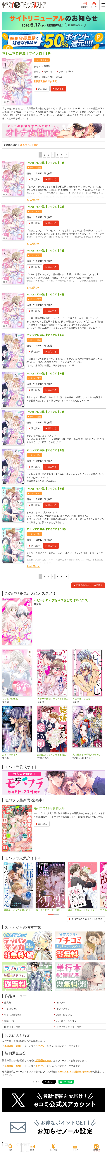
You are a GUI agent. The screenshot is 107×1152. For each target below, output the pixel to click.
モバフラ (48, 71)
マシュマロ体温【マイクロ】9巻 (45, 488)
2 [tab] (56, 914)
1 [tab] (51, 914)
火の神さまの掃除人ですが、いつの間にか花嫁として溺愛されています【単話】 (89, 754)
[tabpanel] (18, 887)
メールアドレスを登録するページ (74, 1071)
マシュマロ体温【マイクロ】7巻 (45, 411)
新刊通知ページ (43, 1060)
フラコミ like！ (66, 71)
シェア (36, 1081)
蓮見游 (47, 66)
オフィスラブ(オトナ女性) (69, 1027)
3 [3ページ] (48, 154)
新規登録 (85, 5)
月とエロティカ (10, 754)
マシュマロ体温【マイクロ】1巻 (45, 162)
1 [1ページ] (40, 154)
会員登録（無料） (13, 1046)
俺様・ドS (9, 1021)
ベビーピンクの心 (81, 698)
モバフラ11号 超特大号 (49, 808)
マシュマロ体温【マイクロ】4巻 (45, 294)
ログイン (94, 5)
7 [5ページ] (61, 154)
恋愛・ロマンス (64, 1015)
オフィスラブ (63, 1008)
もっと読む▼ (33, 200)
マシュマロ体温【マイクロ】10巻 (46, 529)
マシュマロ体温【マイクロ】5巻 (45, 334)
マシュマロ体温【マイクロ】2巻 (45, 206)
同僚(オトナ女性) (12, 1027)
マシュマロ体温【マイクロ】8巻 (45, 450)
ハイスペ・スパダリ (66, 1021)
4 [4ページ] (53, 154)
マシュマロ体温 (10, 698)
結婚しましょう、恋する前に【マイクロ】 (53, 754)
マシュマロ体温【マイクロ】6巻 (45, 373)
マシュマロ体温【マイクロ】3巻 (45, 250)
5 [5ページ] (57, 154)
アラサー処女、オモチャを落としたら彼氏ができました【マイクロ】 (53, 698)
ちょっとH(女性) (12, 1015)
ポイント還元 (42, 60)
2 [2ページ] (44, 154)
